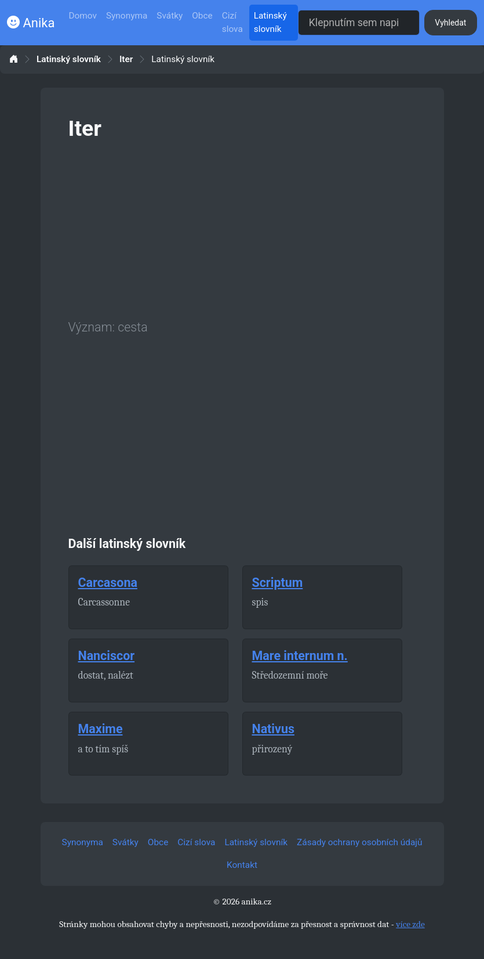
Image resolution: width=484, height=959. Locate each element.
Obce (202, 15)
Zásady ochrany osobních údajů (359, 842)
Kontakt (242, 865)
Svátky (170, 15)
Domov (82, 15)
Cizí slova (232, 22)
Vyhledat (450, 22)
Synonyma (126, 15)
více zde (410, 924)
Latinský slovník (270, 22)
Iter (126, 59)
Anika (30, 23)
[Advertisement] (242, 227)
